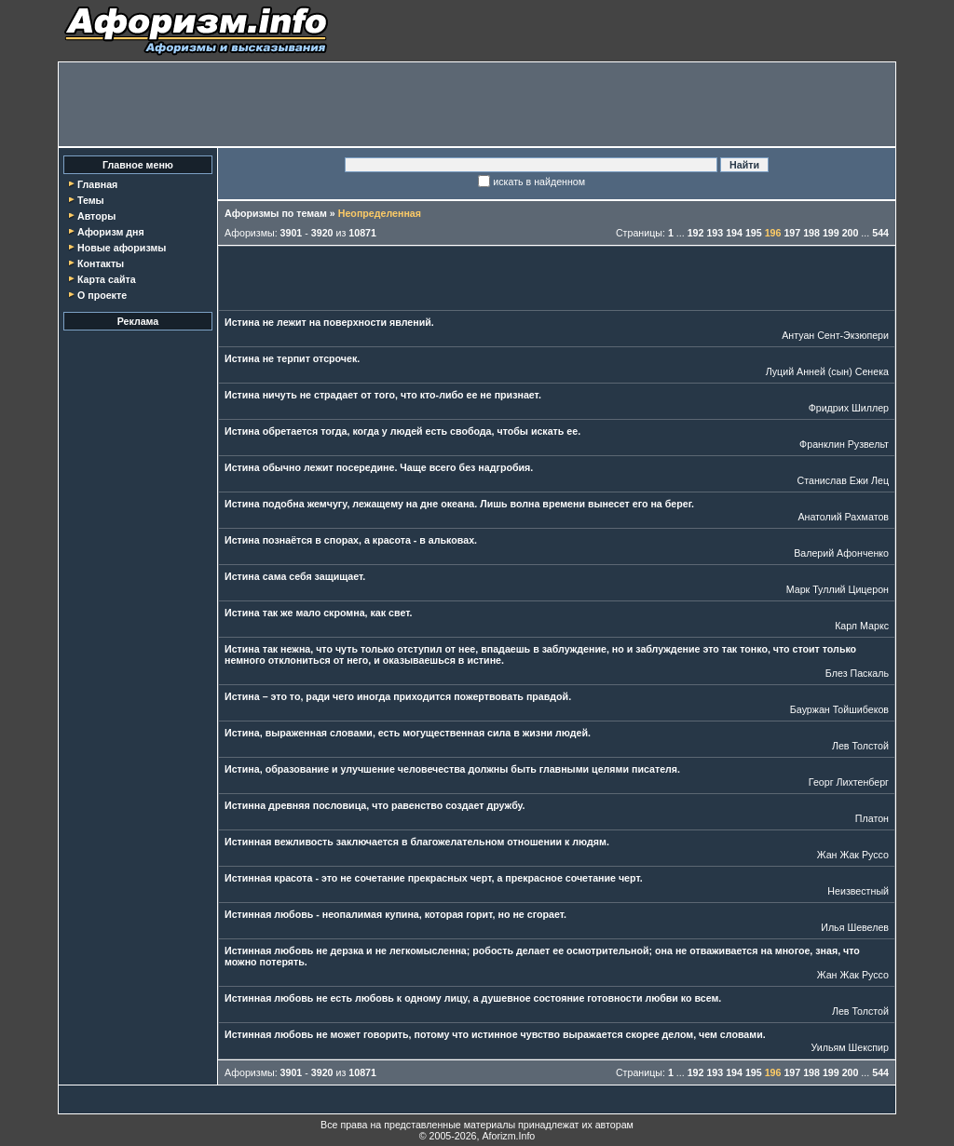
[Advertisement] (477, 104)
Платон (872, 818)
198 (811, 232)
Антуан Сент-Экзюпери (835, 335)
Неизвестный (858, 891)
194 (734, 232)
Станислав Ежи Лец (843, 480)
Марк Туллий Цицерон (837, 589)
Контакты (100, 263)
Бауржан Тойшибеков (839, 709)
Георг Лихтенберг (849, 782)
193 (714, 232)
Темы (90, 200)
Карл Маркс (862, 625)
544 (880, 232)
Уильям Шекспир (850, 1047)
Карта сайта (106, 279)
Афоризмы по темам (276, 213)
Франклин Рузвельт (844, 444)
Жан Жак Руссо (853, 854)
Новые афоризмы (121, 247)
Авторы (96, 216)
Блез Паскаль (857, 673)
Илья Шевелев (855, 927)
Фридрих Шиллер (849, 407)
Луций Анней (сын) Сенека (827, 371)
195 (753, 232)
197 (792, 232)
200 (850, 232)
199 (831, 232)
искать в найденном (539, 181)
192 (696, 232)
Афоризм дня (110, 231)
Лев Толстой (860, 745)
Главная (97, 184)
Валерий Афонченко (841, 553)
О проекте (102, 295)
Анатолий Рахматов (843, 516)
